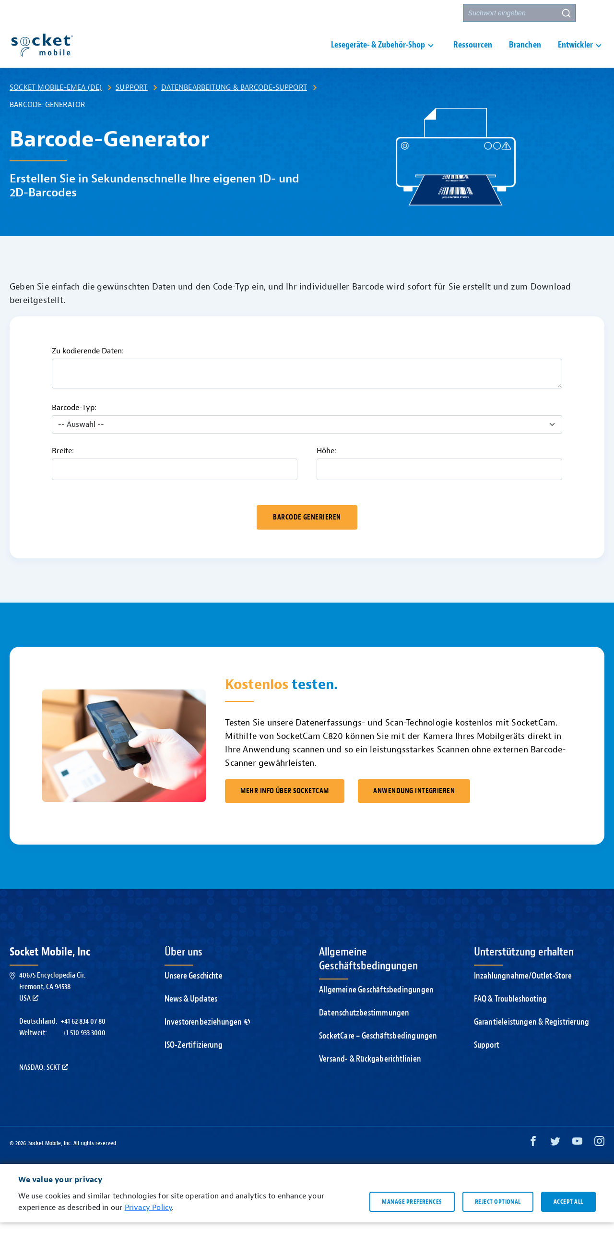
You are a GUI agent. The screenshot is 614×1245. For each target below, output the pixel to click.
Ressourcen (472, 55)
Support (354, 13)
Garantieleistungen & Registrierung (532, 1044)
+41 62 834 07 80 (83, 1044)
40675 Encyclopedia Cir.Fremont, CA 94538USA (52, 1009)
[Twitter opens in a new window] (555, 1166)
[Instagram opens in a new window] (599, 1166)
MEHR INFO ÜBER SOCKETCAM (284, 813)
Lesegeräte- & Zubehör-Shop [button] (378, 55)
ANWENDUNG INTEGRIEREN (414, 813)
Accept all (568, 1224)
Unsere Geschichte (194, 998)
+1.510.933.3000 (84, 1055)
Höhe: (326, 473)
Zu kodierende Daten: (88, 373)
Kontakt (396, 13)
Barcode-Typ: (74, 430)
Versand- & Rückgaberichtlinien (370, 1081)
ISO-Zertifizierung (194, 1067)
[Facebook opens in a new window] (533, 1166)
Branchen (525, 55)
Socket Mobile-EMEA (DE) (56, 110)
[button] (595, 13)
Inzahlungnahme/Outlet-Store (523, 998)
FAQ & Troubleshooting (510, 1021)
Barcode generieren (307, 539)
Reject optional (498, 1224)
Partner (438, 13)
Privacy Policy (148, 1230)
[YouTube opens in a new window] (577, 1166)
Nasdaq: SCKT (43, 1090)
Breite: (63, 473)
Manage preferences (412, 1224)
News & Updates (191, 1021)
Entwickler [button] (575, 55)
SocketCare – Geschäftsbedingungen (378, 1058)
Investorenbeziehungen (207, 1044)
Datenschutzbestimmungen (364, 1035)
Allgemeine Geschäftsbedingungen (376, 1012)
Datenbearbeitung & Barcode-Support (234, 110)
